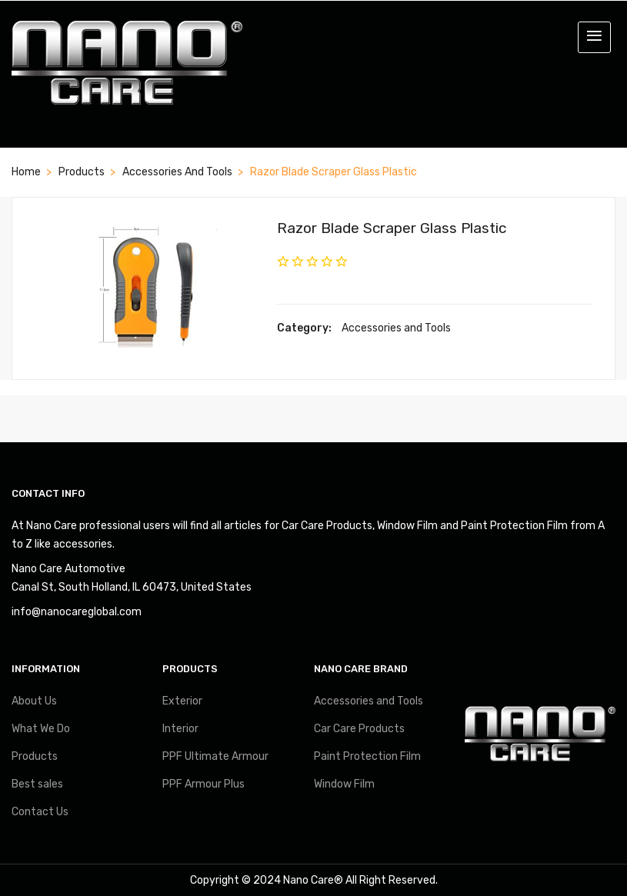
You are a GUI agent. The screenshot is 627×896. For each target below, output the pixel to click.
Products (81, 171)
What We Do (41, 728)
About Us (34, 701)
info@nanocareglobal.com (77, 611)
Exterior (182, 701)
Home (26, 171)
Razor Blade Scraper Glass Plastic (391, 228)
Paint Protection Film (367, 756)
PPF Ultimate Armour (215, 756)
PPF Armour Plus (203, 784)
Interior (180, 728)
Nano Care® (313, 880)
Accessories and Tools (177, 171)
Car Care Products (359, 728)
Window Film (344, 784)
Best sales (37, 784)
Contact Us (40, 811)
